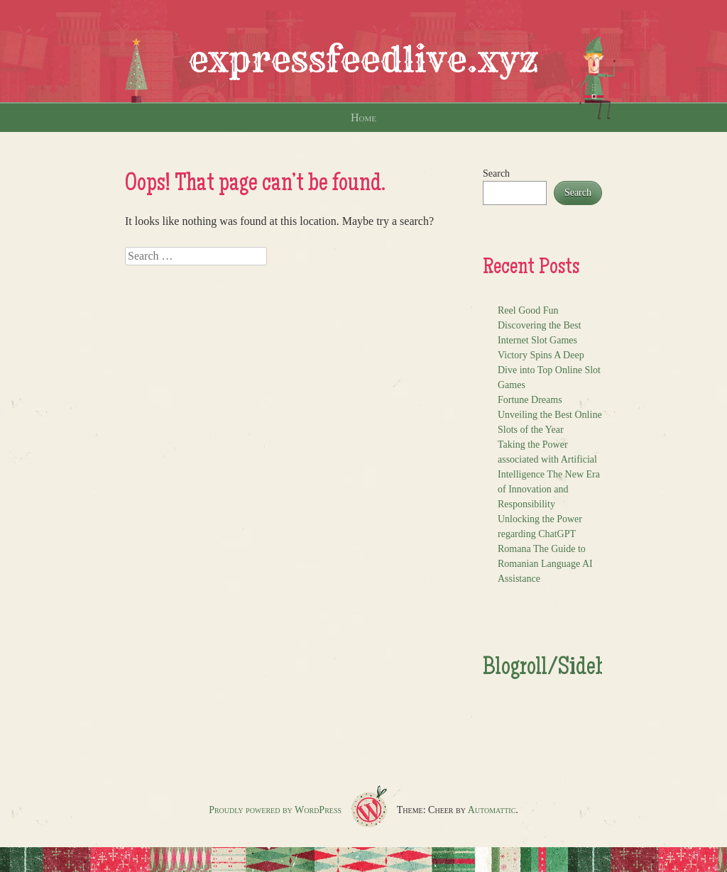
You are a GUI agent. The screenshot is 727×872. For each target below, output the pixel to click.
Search (496, 173)
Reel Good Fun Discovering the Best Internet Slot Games (539, 325)
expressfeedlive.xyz (363, 59)
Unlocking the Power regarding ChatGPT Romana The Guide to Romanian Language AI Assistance (545, 549)
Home (363, 117)
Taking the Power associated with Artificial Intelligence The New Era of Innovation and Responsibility (549, 474)
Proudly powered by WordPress (275, 810)
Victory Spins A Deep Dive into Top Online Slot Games (549, 370)
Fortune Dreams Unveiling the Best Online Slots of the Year (550, 414)
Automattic (492, 810)
